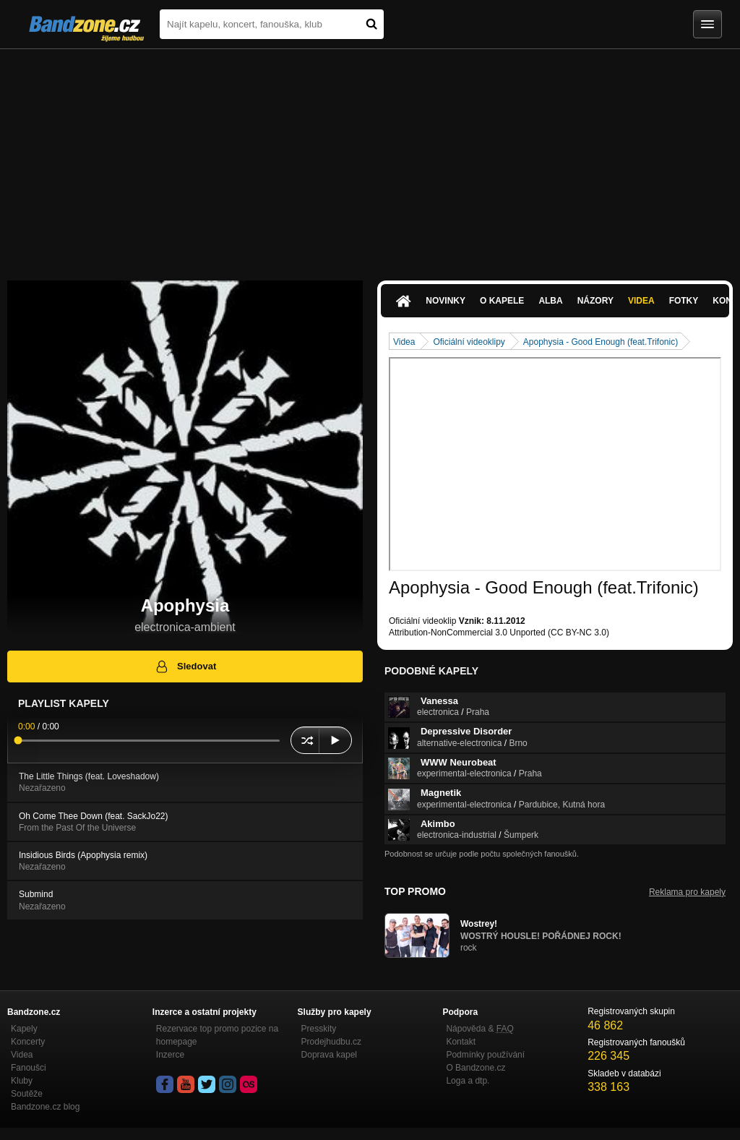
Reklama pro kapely (687, 892)
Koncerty (28, 1042)
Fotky (684, 301)
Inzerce (170, 1055)
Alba (550, 301)
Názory (595, 301)
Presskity (319, 1029)
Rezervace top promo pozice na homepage (217, 1035)
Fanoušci (28, 1068)
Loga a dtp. (467, 1081)
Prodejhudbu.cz (331, 1042)
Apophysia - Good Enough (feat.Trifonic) (600, 342)
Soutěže (27, 1094)
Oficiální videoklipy (468, 342)
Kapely (24, 1029)
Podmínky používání (485, 1055)
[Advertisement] (370, 157)
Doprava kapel (329, 1055)
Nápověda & (479, 1029)
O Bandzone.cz (475, 1068)
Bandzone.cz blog (45, 1107)
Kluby (22, 1081)
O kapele (502, 301)
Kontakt (461, 1042)
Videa (641, 301)
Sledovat (185, 666)
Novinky (445, 301)
